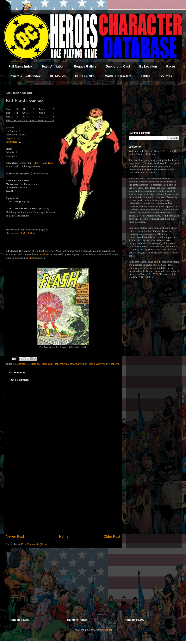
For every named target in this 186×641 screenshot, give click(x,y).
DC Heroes (33, 363)
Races (170, 66)
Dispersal (10, 138)
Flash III (31, 233)
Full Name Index (20, 66)
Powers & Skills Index (24, 76)
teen (84, 363)
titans (92, 363)
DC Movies (58, 76)
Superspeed (11, 141)
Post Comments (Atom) (34, 544)
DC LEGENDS (85, 76)
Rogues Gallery (85, 66)
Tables (146, 76)
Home (64, 536)
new (72, 363)
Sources (166, 76)
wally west (102, 363)
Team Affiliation (53, 66)
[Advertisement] (63, 502)
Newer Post (15, 536)
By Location (148, 66)
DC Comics (19, 363)
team (78, 363)
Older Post (111, 536)
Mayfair (64, 363)
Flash (36, 162)
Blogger (107, 629)
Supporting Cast (118, 66)
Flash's (32, 257)
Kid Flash (20, 233)
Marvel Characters (118, 76)
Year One (114, 363)
